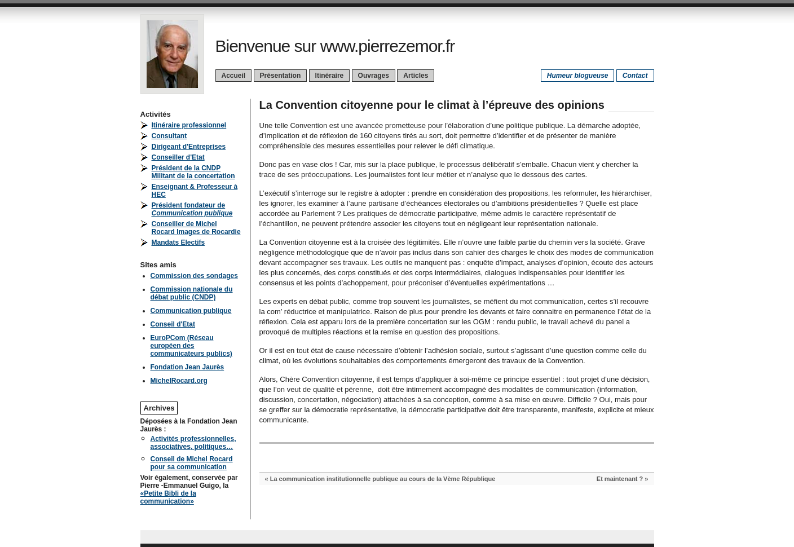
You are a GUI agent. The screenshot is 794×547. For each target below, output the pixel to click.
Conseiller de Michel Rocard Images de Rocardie (196, 228)
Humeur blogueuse (577, 76)
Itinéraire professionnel (189, 125)
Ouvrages (373, 76)
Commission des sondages (194, 276)
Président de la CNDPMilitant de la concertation (193, 172)
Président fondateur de (192, 209)
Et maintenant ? (620, 478)
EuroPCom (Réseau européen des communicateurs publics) (191, 346)
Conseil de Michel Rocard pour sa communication (192, 463)
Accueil (234, 76)
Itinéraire (329, 76)
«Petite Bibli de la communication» (168, 497)
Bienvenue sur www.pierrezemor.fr (335, 46)
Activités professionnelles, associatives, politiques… (193, 443)
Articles (415, 76)
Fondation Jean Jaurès (187, 367)
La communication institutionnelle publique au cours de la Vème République (383, 478)
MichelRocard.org (179, 381)
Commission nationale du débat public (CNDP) (192, 293)
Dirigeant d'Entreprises (189, 147)
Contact (635, 76)
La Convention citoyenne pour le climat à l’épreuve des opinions (432, 105)
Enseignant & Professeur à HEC (195, 190)
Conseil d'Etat (173, 324)
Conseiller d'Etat (178, 157)
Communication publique (191, 311)
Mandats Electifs (178, 242)
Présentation (280, 76)
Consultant (169, 136)
